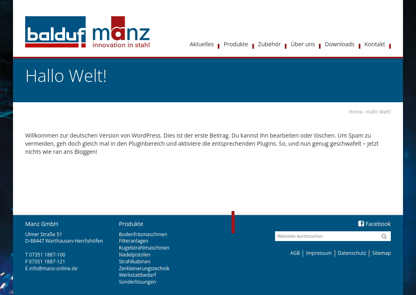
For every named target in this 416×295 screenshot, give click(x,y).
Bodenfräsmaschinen (143, 234)
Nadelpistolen (134, 254)
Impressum (319, 253)
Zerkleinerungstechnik (144, 268)
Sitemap (381, 253)
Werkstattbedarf (137, 274)
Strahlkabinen (135, 261)
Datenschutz (352, 253)
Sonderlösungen (137, 281)
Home (355, 111)
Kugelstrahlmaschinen (144, 247)
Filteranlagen (133, 240)
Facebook (374, 224)
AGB (295, 253)
